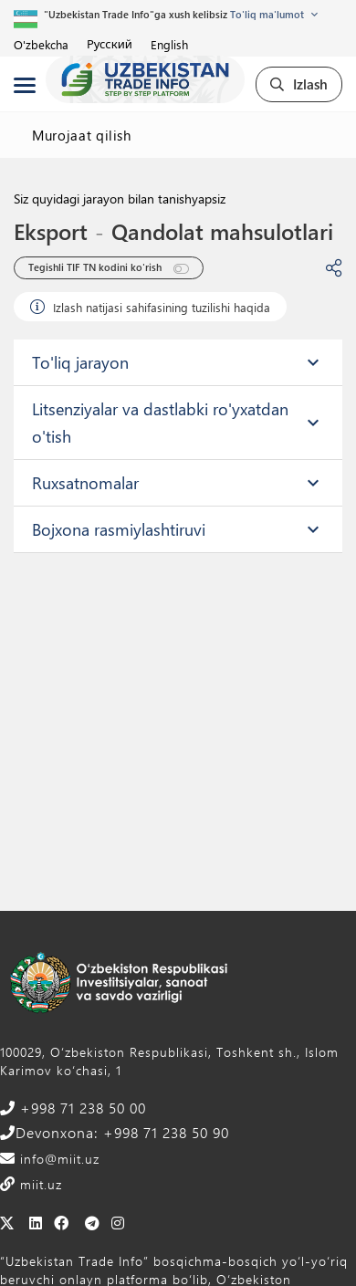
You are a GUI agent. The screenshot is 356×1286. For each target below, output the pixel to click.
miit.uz (39, 1184)
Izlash (299, 84)
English (169, 44)
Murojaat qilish (81, 135)
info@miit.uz (57, 1158)
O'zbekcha (41, 44)
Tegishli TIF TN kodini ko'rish (108, 268)
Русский (109, 44)
